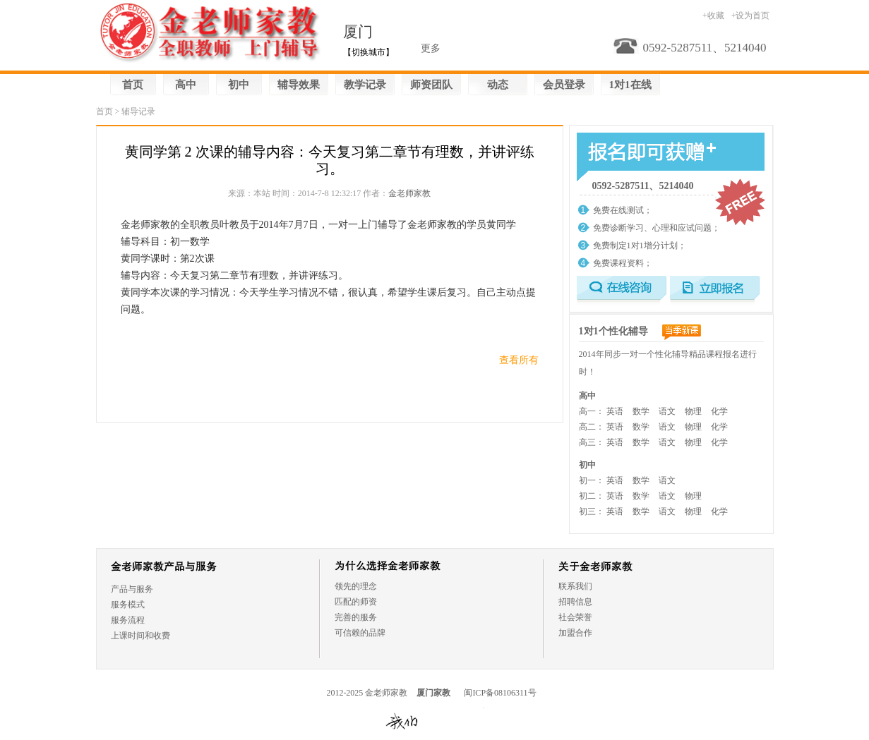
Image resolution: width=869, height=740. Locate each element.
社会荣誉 (575, 617)
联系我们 (575, 586)
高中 (185, 84)
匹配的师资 (356, 602)
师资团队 (431, 84)
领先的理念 (356, 586)
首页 (132, 84)
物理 (693, 411)
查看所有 (519, 360)
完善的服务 (356, 617)
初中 (238, 84)
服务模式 (128, 604)
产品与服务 (132, 589)
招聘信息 (575, 602)
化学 (719, 411)
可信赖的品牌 (360, 633)
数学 (641, 411)
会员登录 (564, 84)
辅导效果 (298, 84)
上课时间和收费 (140, 636)
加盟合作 (575, 633)
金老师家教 (409, 193)
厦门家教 (433, 693)
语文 (667, 411)
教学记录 (365, 84)
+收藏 (713, 15)
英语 (614, 411)
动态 (497, 84)
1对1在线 (630, 84)
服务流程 (128, 620)
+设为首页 (750, 15)
